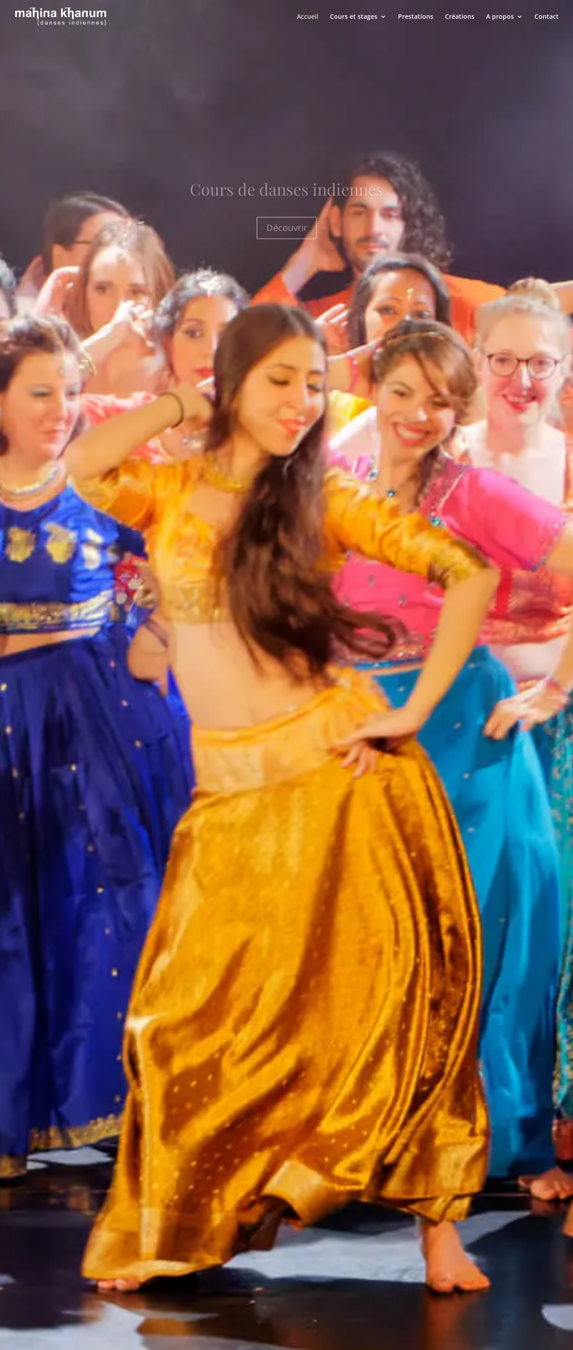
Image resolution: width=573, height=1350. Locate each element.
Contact (547, 17)
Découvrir (286, 235)
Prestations (415, 17)
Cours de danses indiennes (286, 196)
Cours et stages (353, 17)
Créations (460, 17)
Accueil (307, 17)
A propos (500, 17)
